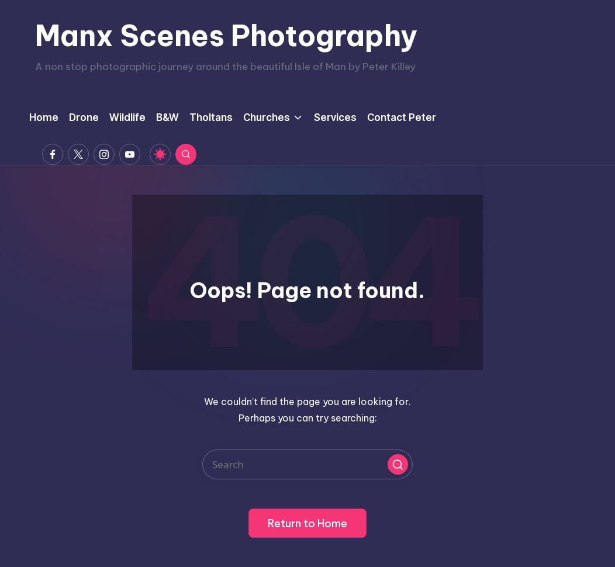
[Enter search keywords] (307, 464)
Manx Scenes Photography (226, 36)
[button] (398, 464)
